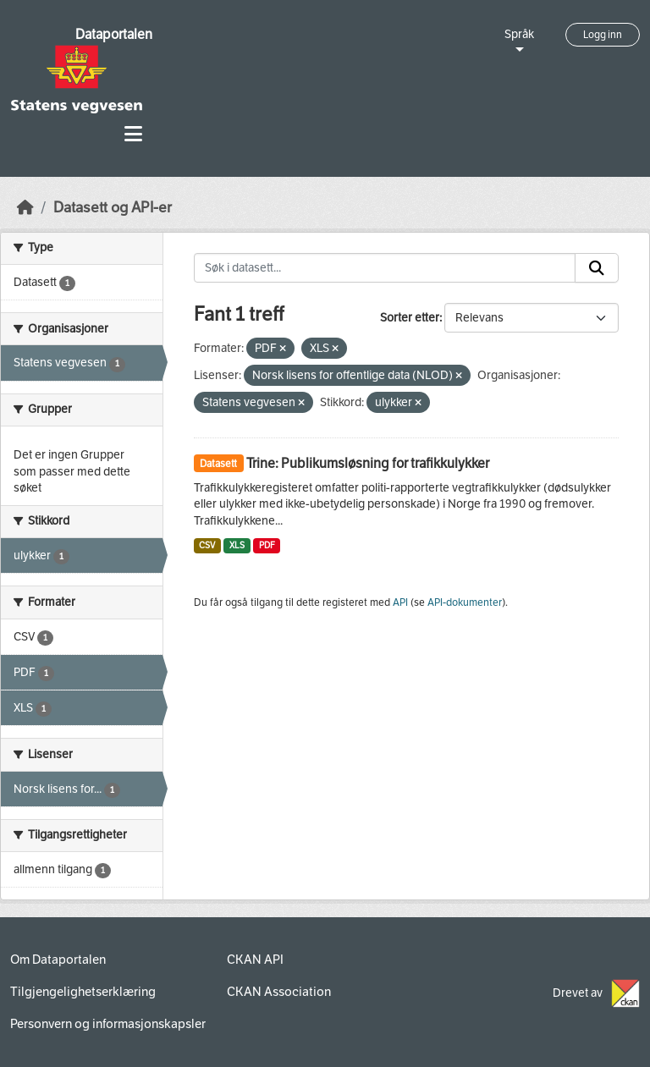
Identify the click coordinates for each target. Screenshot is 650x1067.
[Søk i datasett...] (385, 268)
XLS (237, 545)
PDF (267, 545)
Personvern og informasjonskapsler (108, 1023)
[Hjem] (25, 208)
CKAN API (255, 959)
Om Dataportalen (58, 959)
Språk (519, 34)
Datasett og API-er (112, 208)
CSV (207, 545)
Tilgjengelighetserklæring (83, 991)
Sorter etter (409, 318)
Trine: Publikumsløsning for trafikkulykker (367, 463)
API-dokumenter (464, 602)
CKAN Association (279, 991)
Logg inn (602, 35)
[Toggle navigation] (133, 134)
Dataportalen (113, 34)
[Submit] (597, 268)
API (400, 602)
